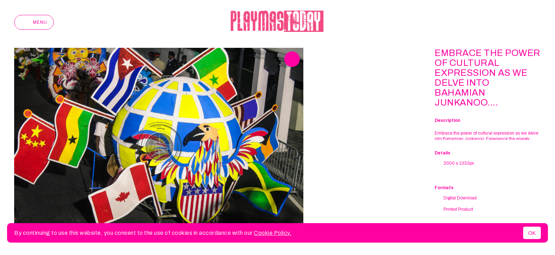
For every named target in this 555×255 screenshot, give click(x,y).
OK (532, 233)
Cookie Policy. (272, 233)
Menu (34, 22)
